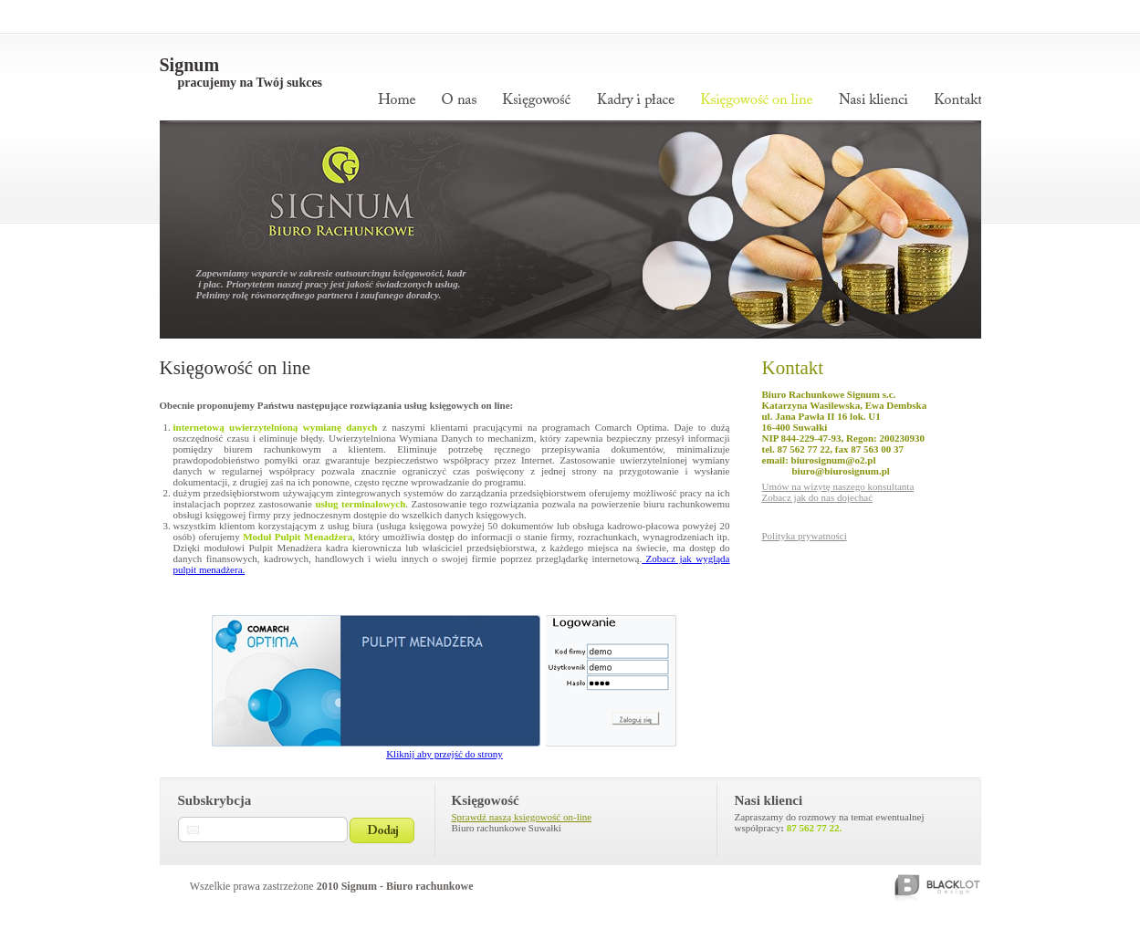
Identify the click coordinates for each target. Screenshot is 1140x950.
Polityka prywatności (804, 535)
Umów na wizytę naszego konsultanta (838, 486)
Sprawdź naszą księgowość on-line (522, 816)
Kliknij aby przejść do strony (444, 753)
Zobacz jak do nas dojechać (817, 497)
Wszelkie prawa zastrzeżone (332, 886)
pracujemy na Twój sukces (250, 82)
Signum (190, 65)
